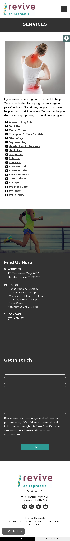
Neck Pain (15, 150)
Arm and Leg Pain (21, 122)
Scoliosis (15, 162)
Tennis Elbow (18, 178)
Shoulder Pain (18, 166)
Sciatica (14, 158)
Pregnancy (16, 154)
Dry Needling (17, 142)
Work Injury (16, 194)
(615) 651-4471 (16, 318)
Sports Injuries (18, 170)
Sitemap (13, 521)
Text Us (52, 539)
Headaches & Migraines (24, 146)
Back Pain (15, 126)
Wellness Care (18, 186)
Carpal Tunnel (18, 130)
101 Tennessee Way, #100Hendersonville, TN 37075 (24, 275)
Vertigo (14, 182)
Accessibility (28, 521)
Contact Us (13, 531)
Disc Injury (16, 138)
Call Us (17, 539)
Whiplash (15, 190)
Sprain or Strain (19, 174)
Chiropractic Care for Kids (26, 134)
